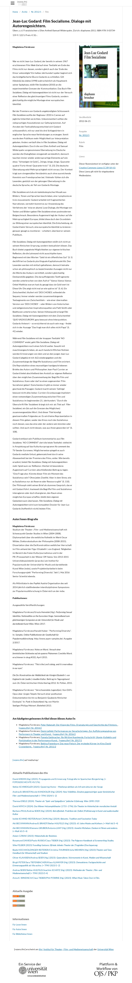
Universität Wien (105, 949)
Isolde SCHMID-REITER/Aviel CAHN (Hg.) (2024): (55, 818)
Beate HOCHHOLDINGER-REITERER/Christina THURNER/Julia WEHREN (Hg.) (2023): (54, 849)
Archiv (24, 12)
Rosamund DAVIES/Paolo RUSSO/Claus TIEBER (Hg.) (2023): (63, 840)
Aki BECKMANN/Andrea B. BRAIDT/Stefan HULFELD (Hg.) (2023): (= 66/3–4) (65, 823)
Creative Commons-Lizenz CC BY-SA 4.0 (97, 167)
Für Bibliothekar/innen (22, 934)
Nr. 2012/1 (36, 12)
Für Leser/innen (20, 924)
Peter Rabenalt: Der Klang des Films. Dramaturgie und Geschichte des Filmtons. (79, 724)
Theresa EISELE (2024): (56, 801)
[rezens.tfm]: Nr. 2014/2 (30, 728)
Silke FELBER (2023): (22, 845)
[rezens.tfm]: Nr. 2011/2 (44, 746)
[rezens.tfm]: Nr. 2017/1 (70, 740)
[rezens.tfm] (18, 760)
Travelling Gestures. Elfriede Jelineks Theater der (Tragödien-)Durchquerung (65, 845)
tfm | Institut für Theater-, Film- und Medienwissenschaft (66, 949)
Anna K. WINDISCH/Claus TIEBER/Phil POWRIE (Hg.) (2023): (56, 878)
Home (15, 12)
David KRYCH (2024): (65, 806)
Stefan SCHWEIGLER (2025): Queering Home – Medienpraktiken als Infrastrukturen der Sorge (58, 786)
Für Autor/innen (20, 929)
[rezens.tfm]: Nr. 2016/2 (64, 734)
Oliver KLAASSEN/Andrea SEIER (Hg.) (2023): (62, 857)
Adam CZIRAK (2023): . (35, 835)
